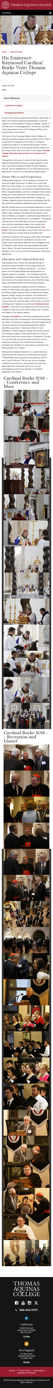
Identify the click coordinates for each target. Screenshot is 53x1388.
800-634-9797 (26, 1310)
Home (4, 52)
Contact (12, 1371)
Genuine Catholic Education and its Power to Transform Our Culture (26, 153)
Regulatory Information (26, 1373)
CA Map (26, 1336)
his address (16, 316)
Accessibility (38, 1371)
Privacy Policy (24, 1371)
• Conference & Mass (13, 105)
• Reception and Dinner (14, 113)
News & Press (16, 52)
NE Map (26, 1362)
